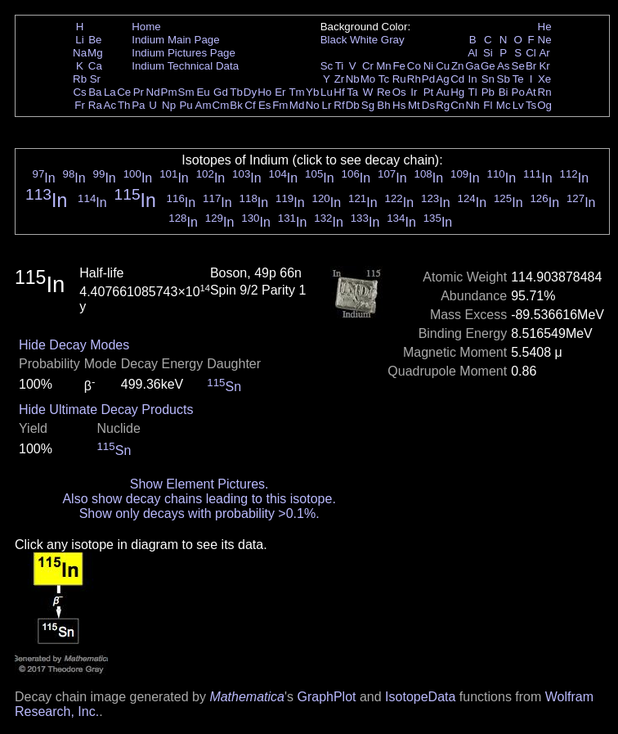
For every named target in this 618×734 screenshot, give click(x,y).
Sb (503, 79)
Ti (339, 66)
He (545, 26)
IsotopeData (420, 697)
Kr (544, 66)
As (503, 66)
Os (399, 92)
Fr (79, 105)
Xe (544, 79)
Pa (138, 105)
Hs (398, 105)
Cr (368, 66)
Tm (296, 92)
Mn (384, 66)
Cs (79, 92)
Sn (488, 79)
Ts (531, 105)
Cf (249, 105)
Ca (95, 66)
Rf (339, 105)
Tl (472, 92)
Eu (202, 92)
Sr (95, 79)
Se (518, 66)
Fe (398, 66)
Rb (80, 79)
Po (518, 92)
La (110, 92)
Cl (531, 53)
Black (333, 40)
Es (264, 105)
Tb (236, 92)
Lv (518, 105)
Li (79, 40)
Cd (457, 79)
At (531, 92)
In (472, 79)
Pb (488, 92)
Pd (428, 79)
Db (353, 105)
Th (124, 105)
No (313, 105)
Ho (264, 92)
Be (94, 40)
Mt (414, 105)
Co (414, 66)
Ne (545, 40)
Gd (220, 92)
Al (472, 53)
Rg (443, 105)
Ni (428, 66)
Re (384, 92)
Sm (186, 92)
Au (442, 92)
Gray (393, 40)
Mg (95, 53)
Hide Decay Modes (74, 345)
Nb (353, 79)
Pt (428, 92)
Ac (110, 105)
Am (203, 105)
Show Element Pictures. (199, 484)
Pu (185, 105)
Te (518, 79)
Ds (428, 105)
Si (488, 53)
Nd (153, 92)
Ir (413, 92)
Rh (414, 79)
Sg (367, 105)
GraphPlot (326, 697)
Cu (443, 66)
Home (146, 26)
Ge (488, 66)
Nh (473, 105)
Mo (368, 79)
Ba (94, 92)
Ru (399, 79)
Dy (250, 92)
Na (80, 53)
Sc (327, 66)
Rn (545, 92)
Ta (352, 92)
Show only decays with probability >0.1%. (199, 513)
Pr (138, 92)
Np (169, 105)
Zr (339, 79)
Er (280, 92)
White (364, 40)
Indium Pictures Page (183, 53)
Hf (339, 92)
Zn (457, 66)
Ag (442, 79)
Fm (280, 105)
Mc (503, 105)
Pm (169, 92)
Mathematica (246, 697)
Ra (95, 105)
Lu (326, 92)
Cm (221, 105)
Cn (457, 105)
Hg (457, 92)
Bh (383, 105)
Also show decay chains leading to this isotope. (198, 499)
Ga (472, 66)
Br (531, 66)
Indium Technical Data (185, 66)
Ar (544, 53)
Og (544, 105)
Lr (327, 105)
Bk (236, 105)
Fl (487, 105)
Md (297, 105)
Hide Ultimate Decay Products (106, 410)
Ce (124, 92)
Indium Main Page (175, 40)
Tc (383, 79)
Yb (312, 92)
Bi (503, 92)
